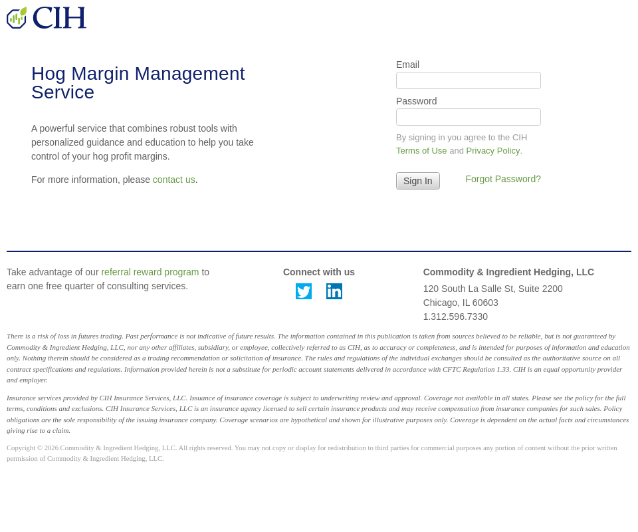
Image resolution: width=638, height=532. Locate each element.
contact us (174, 179)
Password (416, 101)
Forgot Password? (503, 179)
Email (407, 64)
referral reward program (150, 272)
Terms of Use (421, 151)
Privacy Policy (493, 151)
